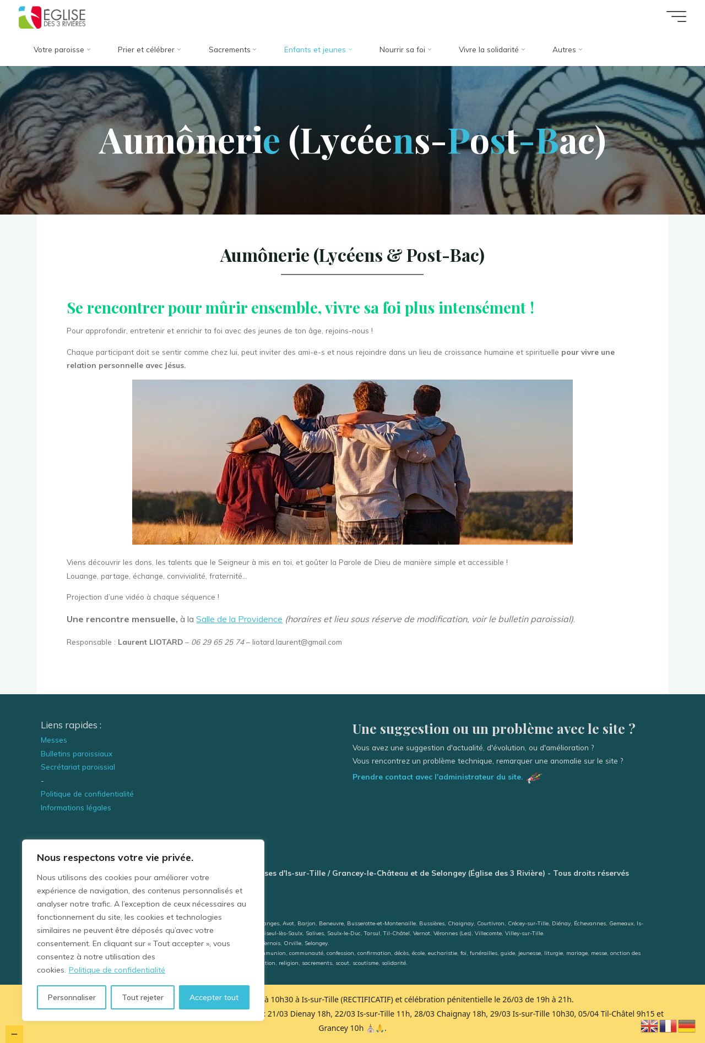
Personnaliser (72, 997)
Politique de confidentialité (117, 970)
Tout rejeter (143, 997)
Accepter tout (213, 997)
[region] (143, 930)
